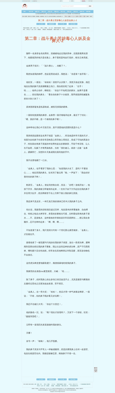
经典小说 (82, 11)
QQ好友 (49, 13)
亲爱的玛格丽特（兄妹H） (60, 27)
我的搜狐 (69, 13)
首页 (24, 11)
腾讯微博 (44, 13)
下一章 (62, 24)
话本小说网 (31, 6)
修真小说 (37, 11)
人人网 (47, 13)
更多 (79, 13)
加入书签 (73, 24)
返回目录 (51, 24)
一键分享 (73, 13)
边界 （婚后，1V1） (35, 27)
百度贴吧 (59, 13)
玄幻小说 (31, 11)
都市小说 (44, 11)
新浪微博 (40, 13)
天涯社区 (62, 13)
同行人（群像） (44, 27)
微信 (52, 13)
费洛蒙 (44, 29)
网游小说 (56, 11)
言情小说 (69, 11)
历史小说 (50, 11)
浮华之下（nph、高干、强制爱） (34, 29)
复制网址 (76, 13)
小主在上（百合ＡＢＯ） (72, 27)
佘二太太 (51, 27)
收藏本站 (35, 1)
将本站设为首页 (26, 1)
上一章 (41, 24)
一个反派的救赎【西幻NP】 (85, 384)
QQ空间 (36, 13)
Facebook (66, 13)
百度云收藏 (55, 13)
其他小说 (75, 11)
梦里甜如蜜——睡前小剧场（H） (54, 29)
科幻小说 (63, 11)
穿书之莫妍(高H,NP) (67, 29)
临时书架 (88, 11)
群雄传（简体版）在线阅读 (38, 16)
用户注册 (90, 1)
